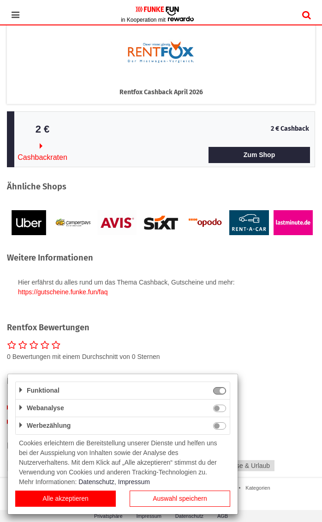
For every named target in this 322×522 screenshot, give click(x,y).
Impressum (134, 482)
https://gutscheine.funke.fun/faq (63, 292)
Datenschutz (96, 482)
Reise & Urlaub (248, 465)
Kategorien (257, 488)
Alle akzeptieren (65, 498)
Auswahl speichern (180, 498)
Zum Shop (259, 154)
